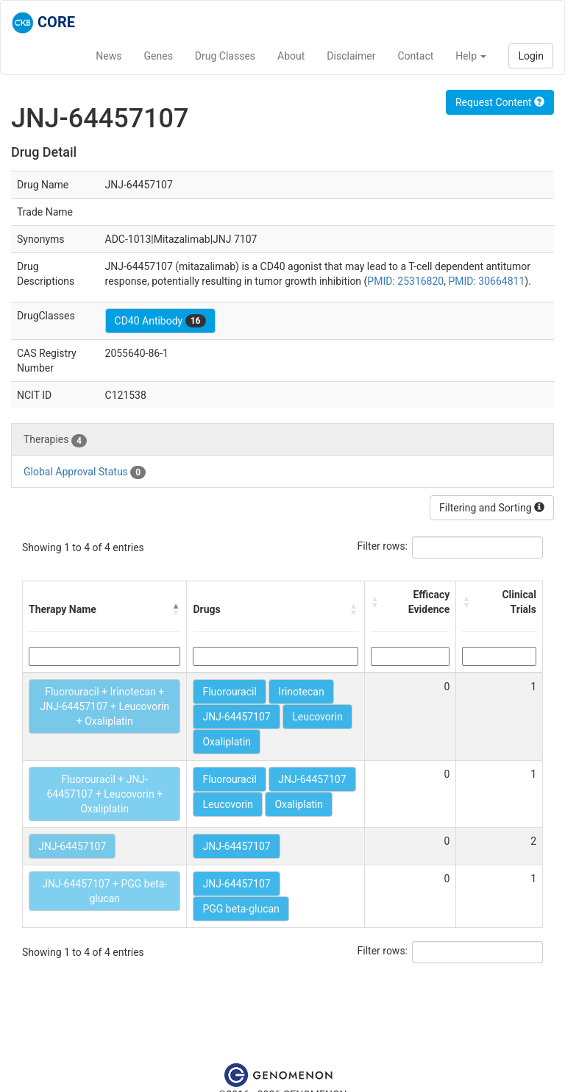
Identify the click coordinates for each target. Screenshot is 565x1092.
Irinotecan (301, 692)
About (291, 56)
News (108, 56)
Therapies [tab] (55, 440)
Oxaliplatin (226, 742)
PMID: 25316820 (405, 281)
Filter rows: (383, 546)
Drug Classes (225, 56)
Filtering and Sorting (491, 508)
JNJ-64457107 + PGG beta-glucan (104, 891)
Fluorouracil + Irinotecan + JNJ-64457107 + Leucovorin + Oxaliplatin (104, 706)
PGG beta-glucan (240, 909)
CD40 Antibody (160, 320)
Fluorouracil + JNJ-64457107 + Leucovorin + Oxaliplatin (104, 794)
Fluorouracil (229, 692)
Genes (158, 56)
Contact (415, 56)
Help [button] (470, 56)
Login (531, 56)
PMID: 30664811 (486, 281)
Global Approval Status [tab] (85, 472)
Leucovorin (317, 717)
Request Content (499, 102)
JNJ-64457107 (236, 717)
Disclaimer (351, 56)
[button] (175, 609)
